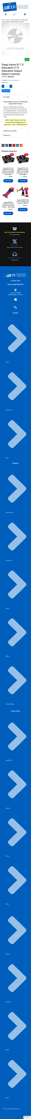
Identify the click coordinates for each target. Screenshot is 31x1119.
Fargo (6, 82)
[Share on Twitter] (10, 145)
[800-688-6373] (15, 307)
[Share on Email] (3, 145)
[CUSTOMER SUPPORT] (14, 254)
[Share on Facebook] (6, 145)
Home (3, 20)
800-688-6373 (15, 310)
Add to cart (6, 90)
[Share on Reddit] (21, 145)
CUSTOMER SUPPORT (15, 258)
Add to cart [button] (8, 180)
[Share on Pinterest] (13, 145)
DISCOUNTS (15, 245)
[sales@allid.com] (15, 299)
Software (16, 80)
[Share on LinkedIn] (17, 145)
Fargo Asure (11, 80)
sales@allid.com (15, 302)
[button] (26, 25)
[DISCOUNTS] (14, 241)
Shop (8, 20)
